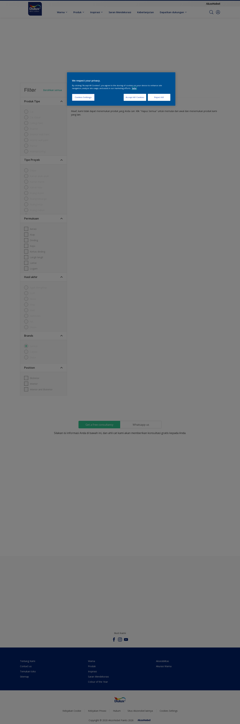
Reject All (159, 97)
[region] (121, 89)
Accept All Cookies (135, 97)
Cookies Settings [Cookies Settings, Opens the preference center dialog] (83, 97)
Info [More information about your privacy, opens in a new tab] (134, 88)
